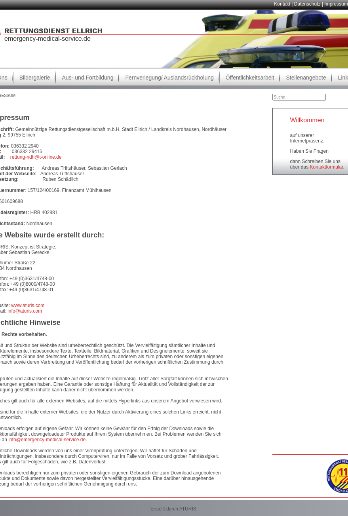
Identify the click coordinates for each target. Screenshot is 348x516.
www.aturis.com (27, 305)
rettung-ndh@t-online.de (36, 157)
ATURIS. (188, 509)
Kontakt (282, 4)
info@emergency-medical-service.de (47, 439)
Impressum (336, 4)
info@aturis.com (25, 311)
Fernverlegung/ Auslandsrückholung (169, 77)
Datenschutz (307, 4)
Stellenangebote (306, 77)
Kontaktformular (326, 167)
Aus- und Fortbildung (87, 77)
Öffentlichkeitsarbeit (250, 77)
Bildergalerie (34, 77)
